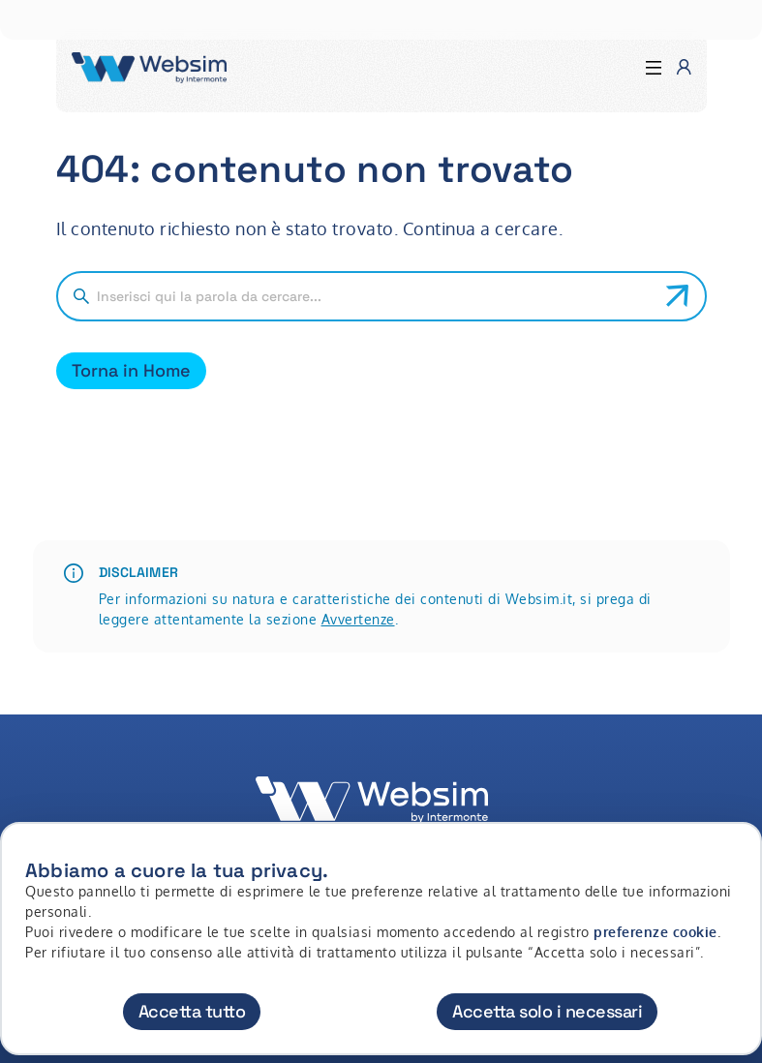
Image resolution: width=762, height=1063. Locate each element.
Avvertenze (358, 619)
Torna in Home (131, 370)
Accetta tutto (192, 1011)
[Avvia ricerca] (677, 296)
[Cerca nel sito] (374, 296)
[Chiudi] (736, 855)
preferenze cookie (655, 932)
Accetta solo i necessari (547, 1011)
